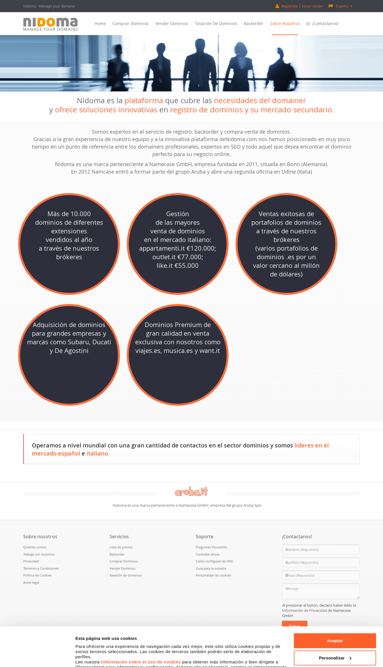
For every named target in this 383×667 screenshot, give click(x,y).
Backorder (253, 23)
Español (340, 5)
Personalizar (335, 620)
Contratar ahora (207, 554)
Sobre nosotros (285, 23)
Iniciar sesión (312, 6)
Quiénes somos (34, 547)
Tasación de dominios (216, 23)
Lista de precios (121, 547)
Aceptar (335, 603)
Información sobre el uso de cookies (141, 625)
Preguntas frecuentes (211, 547)
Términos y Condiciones (41, 568)
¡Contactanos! (322, 23)
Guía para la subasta (211, 568)
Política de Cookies (37, 575)
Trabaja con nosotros (38, 554)
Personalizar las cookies (213, 575)
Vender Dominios (171, 23)
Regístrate (289, 6)
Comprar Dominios (130, 23)
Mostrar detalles (92, 655)
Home (100, 23)
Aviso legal (31, 582)
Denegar (335, 638)
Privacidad (31, 561)
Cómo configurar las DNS (214, 561)
